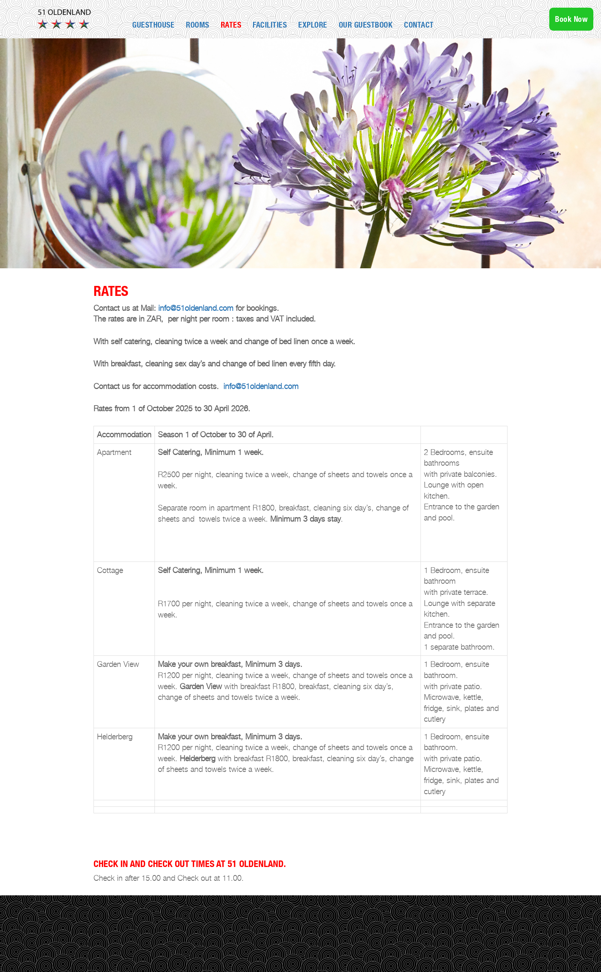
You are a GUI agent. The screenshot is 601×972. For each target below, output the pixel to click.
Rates (231, 25)
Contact (419, 25)
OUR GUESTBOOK (366, 25)
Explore (312, 25)
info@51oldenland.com (195, 308)
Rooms (197, 25)
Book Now (571, 19)
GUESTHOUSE (153, 25)
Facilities (270, 25)
